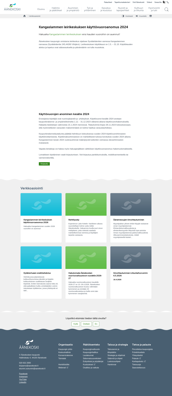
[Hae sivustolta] (166, 9)
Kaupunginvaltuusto (91, 349)
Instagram (23, 377)
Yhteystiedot (137, 355)
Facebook (23, 374)
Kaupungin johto (65, 349)
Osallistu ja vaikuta (91, 368)
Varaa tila (157, 2)
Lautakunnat (88, 355)
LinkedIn (22, 382)
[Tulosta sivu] (150, 16)
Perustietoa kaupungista (142, 349)
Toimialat (62, 358)
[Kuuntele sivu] (141, 16)
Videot (149, 2)
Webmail (62, 368)
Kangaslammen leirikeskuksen (65, 34)
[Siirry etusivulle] (12, 10)
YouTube (23, 379)
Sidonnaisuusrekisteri (92, 358)
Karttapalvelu (137, 361)
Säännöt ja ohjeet (115, 358)
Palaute (135, 358)
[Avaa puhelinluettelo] (168, 2)
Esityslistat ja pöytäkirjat (93, 361)
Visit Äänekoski (138, 2)
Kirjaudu (44, 164)
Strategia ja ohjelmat (116, 355)
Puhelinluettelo (138, 352)
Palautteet (108, 2)
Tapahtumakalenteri (122, 2)
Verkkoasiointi (34, 16)
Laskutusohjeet (114, 361)
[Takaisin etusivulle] (25, 16)
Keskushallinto (64, 352)
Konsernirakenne (65, 355)
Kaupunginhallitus (90, 352)
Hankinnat (112, 365)
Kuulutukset (88, 365)
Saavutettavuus (138, 368)
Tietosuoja (136, 365)
